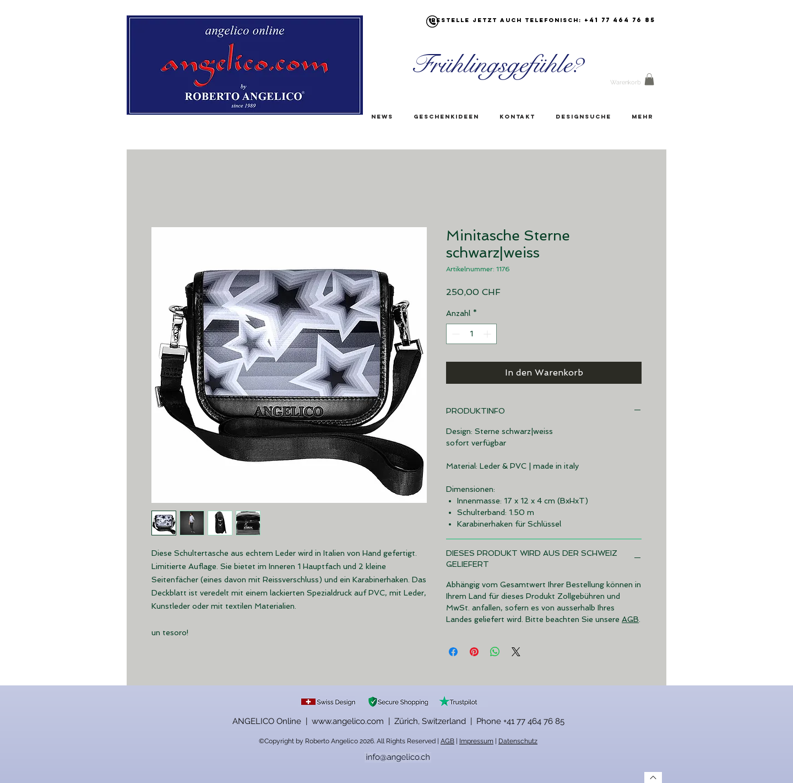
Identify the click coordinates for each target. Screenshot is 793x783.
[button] (649, 79)
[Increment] (488, 334)
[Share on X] (516, 651)
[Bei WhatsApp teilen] (495, 651)
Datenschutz (517, 741)
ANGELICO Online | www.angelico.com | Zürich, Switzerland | (354, 721)
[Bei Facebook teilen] (453, 651)
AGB (630, 619)
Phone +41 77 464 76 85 (520, 721)
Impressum (476, 741)
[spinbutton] (471, 334)
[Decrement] (454, 334)
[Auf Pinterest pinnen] (474, 651)
